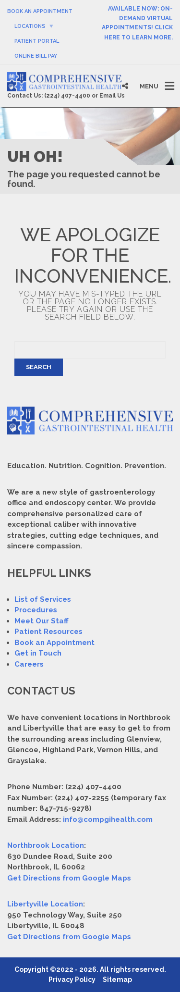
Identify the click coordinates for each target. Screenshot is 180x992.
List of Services (42, 599)
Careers (29, 664)
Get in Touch (37, 653)
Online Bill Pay (35, 56)
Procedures (35, 610)
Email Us (112, 95)
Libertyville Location (45, 904)
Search (38, 367)
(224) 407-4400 (67, 95)
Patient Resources (48, 631)
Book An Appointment (39, 11)
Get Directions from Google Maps (69, 878)
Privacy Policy (72, 979)
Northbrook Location (45, 845)
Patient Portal (36, 41)
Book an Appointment (54, 642)
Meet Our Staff (41, 621)
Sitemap (117, 979)
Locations (30, 26)
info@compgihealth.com (108, 819)
